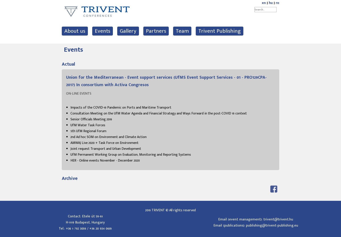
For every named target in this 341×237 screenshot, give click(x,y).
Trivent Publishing (219, 31)
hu (271, 3)
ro (277, 3)
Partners (156, 31)
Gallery (128, 31)
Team (182, 31)
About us (74, 31)
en (264, 3)
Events (102, 31)
